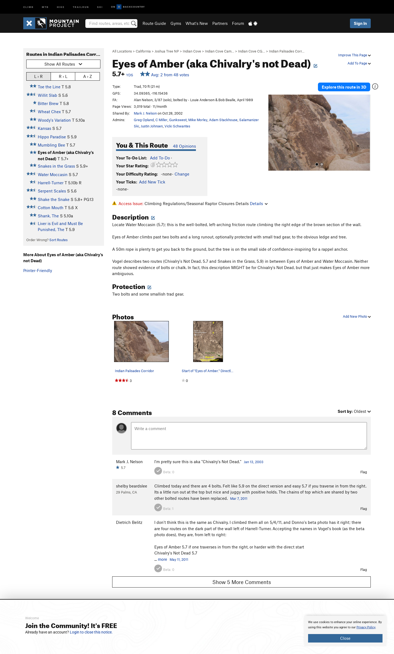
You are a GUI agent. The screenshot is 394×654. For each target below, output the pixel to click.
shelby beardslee (131, 485)
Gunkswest (178, 120)
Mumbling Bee (51, 144)
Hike (61, 6)
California (143, 51)
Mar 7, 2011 (238, 498)
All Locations (122, 51)
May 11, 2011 (179, 559)
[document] (345, 631)
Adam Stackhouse (223, 120)
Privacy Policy (366, 627)
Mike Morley (197, 120)
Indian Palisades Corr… (287, 51)
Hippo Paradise (52, 136)
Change (182, 173)
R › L (63, 76)
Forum (238, 23)
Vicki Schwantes (177, 126)
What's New (197, 23)
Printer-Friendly (37, 270)
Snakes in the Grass (56, 166)
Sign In (360, 23)
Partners (220, 23)
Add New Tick (152, 181)
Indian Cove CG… (251, 51)
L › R (38, 76)
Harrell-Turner (50, 182)
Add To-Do (160, 157)
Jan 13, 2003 (253, 462)
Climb (28, 6)
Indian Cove (192, 51)
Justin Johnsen (152, 126)
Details (259, 203)
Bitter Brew (48, 103)
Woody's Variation (54, 120)
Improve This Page (354, 55)
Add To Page (359, 63)
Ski (100, 6)
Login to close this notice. (91, 632)
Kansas (44, 128)
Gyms (175, 23)
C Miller (161, 120)
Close (345, 638)
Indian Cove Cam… (219, 51)
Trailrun (81, 6)
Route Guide (154, 23)
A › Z (87, 76)
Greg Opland (144, 120)
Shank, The (48, 215)
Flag (363, 472)
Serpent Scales (52, 190)
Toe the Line (49, 86)
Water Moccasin (53, 174)
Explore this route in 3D (344, 86)
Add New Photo (357, 316)
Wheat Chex (49, 111)
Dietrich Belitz (129, 522)
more (162, 559)
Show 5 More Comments (241, 582)
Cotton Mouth (50, 207)
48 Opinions (184, 146)
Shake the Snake (53, 199)
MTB (45, 6)
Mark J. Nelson (145, 113)
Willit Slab (47, 95)
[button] (273, 133)
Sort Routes (58, 240)
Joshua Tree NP (167, 51)
